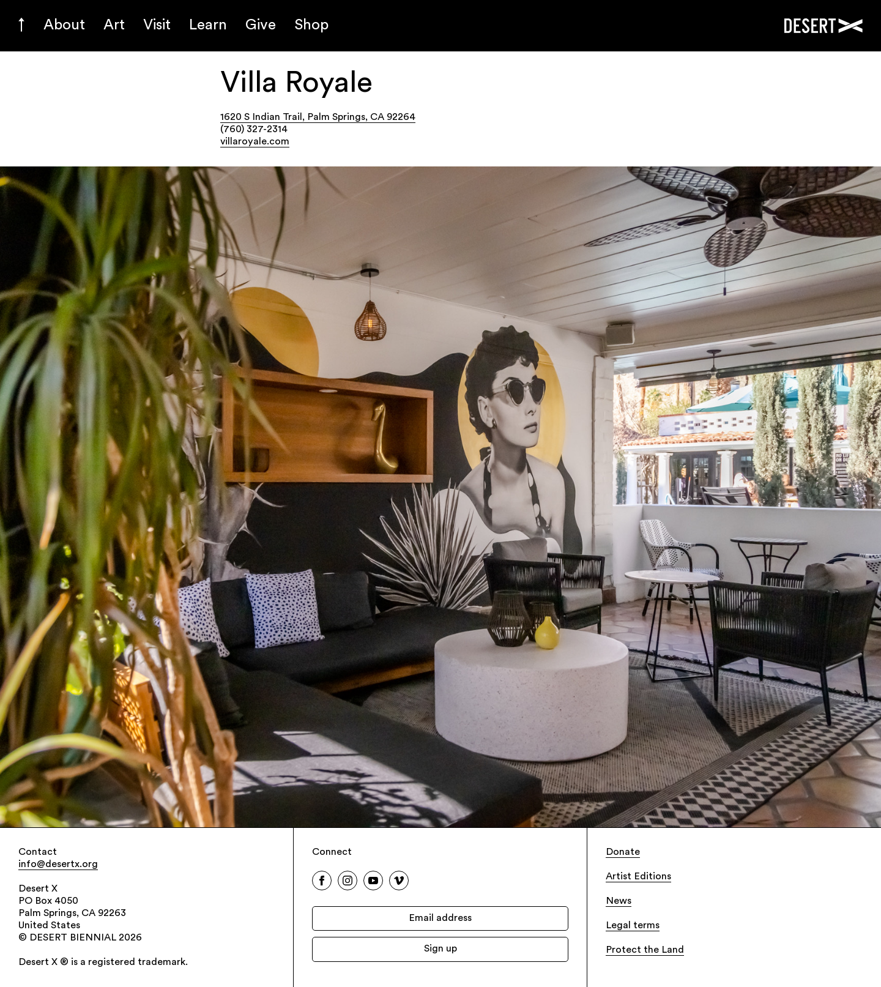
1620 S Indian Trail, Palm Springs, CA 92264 (317, 117)
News (618, 901)
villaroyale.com (254, 142)
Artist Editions (638, 877)
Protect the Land (645, 950)
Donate (623, 852)
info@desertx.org (58, 865)
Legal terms (633, 926)
